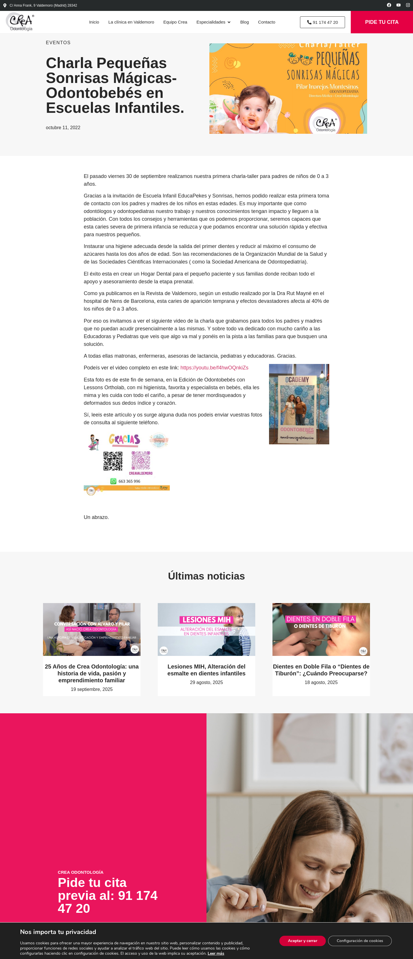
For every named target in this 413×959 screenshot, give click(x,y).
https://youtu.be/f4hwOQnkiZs (214, 368)
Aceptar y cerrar (302, 940)
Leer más (216, 953)
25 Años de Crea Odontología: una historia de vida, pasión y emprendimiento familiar (92, 673)
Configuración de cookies (360, 940)
